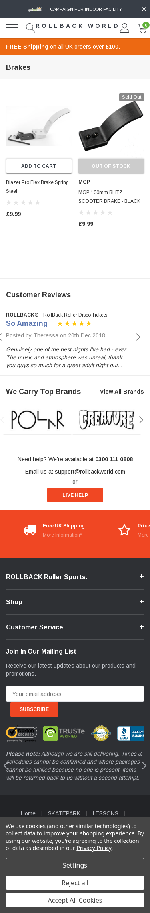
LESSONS (105, 813)
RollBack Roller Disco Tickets (75, 315)
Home (28, 813)
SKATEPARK (64, 813)
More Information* (62, 535)
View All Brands (122, 391)
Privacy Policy (93, 848)
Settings (75, 865)
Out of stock (111, 166)
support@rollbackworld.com (90, 471)
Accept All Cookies (75, 900)
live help (75, 495)
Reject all (75, 882)
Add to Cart (38, 166)
